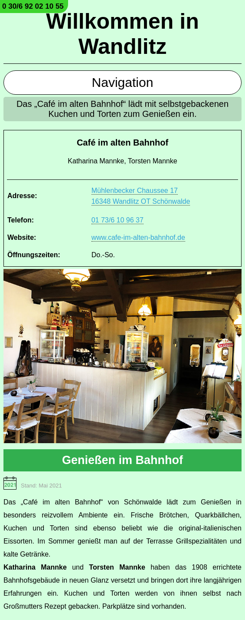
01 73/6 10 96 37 (117, 220)
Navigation (123, 82)
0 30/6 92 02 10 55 (33, 6)
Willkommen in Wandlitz (122, 34)
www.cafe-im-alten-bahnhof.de (138, 237)
